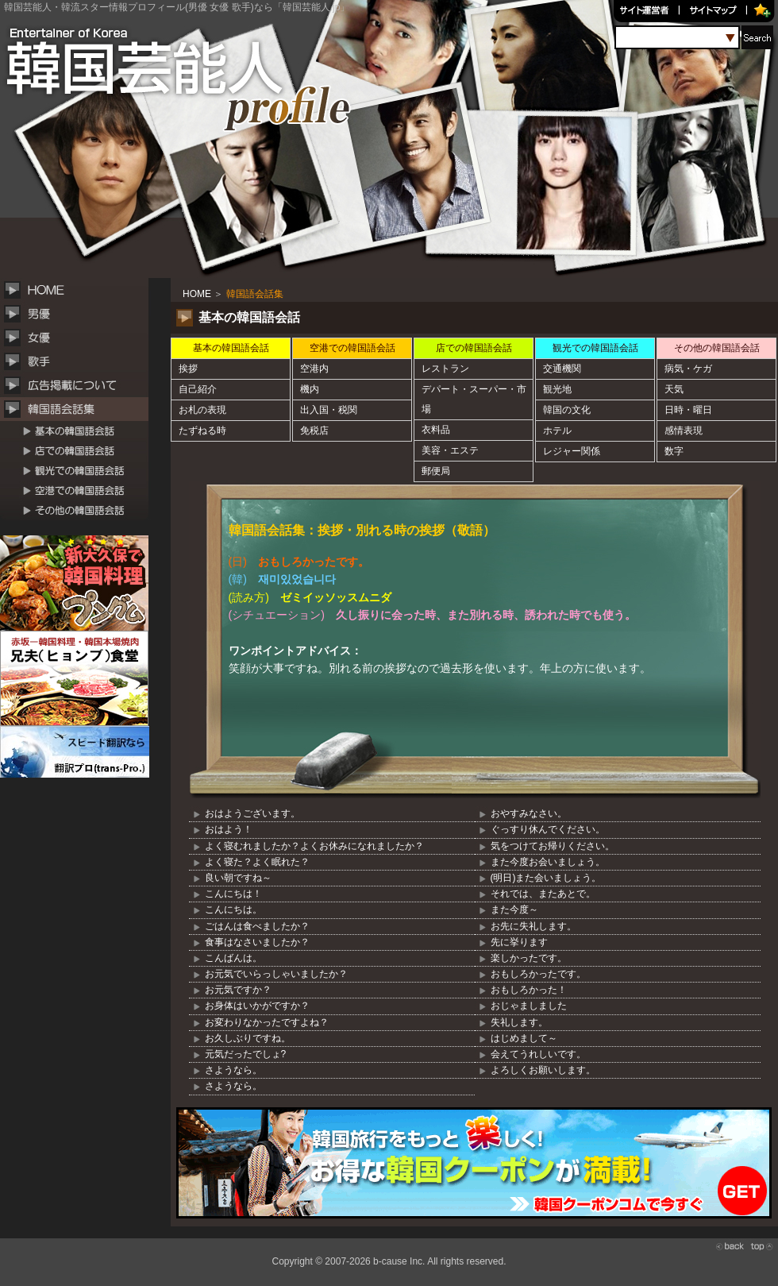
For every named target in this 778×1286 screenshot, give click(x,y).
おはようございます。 (252, 813)
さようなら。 (233, 1070)
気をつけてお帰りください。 (552, 846)
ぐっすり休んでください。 (548, 829)
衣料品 (436, 429)
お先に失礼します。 (533, 926)
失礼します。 (519, 1022)
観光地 (557, 389)
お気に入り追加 (764, 12)
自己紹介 (198, 389)
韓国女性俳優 (79, 337)
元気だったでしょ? (246, 1054)
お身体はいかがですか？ (257, 1005)
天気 (674, 389)
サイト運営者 (647, 12)
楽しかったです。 (529, 958)
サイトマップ (716, 12)
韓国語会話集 (79, 409)
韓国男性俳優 (79, 314)
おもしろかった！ (529, 989)
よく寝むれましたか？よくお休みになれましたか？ (314, 846)
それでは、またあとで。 (543, 893)
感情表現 (683, 430)
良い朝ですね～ (238, 877)
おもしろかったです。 (538, 973)
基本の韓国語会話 (79, 431)
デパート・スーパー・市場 (474, 399)
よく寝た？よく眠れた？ (257, 861)
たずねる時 (202, 430)
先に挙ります (519, 942)
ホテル (557, 430)
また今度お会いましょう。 (548, 861)
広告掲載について (79, 385)
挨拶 (188, 368)
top (762, 1246)
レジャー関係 (571, 451)
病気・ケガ (688, 368)
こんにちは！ (233, 893)
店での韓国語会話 (79, 451)
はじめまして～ (524, 1038)
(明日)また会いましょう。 (546, 877)
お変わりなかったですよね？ (267, 1022)
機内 (309, 389)
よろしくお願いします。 (543, 1070)
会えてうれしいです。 (538, 1054)
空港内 (314, 368)
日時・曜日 (688, 409)
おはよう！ (228, 829)
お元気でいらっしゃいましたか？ (276, 973)
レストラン (445, 368)
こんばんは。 (233, 958)
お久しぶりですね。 (248, 1038)
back (730, 1246)
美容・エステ (450, 450)
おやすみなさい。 (529, 813)
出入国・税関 (328, 409)
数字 (674, 451)
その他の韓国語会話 (79, 510)
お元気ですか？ (238, 989)
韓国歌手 (79, 361)
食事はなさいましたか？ (257, 942)
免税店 (314, 430)
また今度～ (514, 909)
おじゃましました (529, 1005)
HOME (79, 290)
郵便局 (436, 471)
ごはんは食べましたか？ (257, 926)
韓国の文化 (567, 409)
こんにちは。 (233, 909)
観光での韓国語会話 (79, 471)
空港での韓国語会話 (79, 490)
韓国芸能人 (143, 55)
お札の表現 (202, 409)
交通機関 (562, 368)
